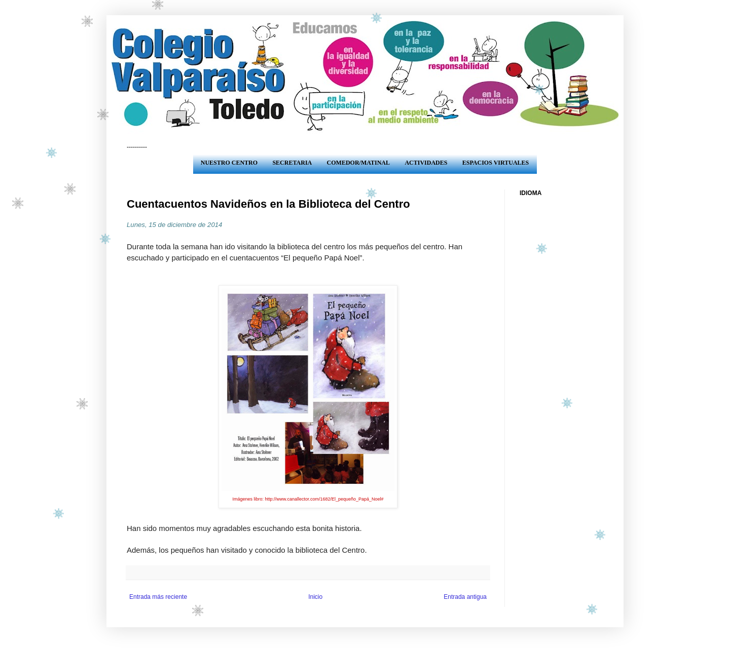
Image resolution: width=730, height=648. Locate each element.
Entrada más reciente (158, 596)
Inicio (315, 596)
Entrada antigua (465, 596)
